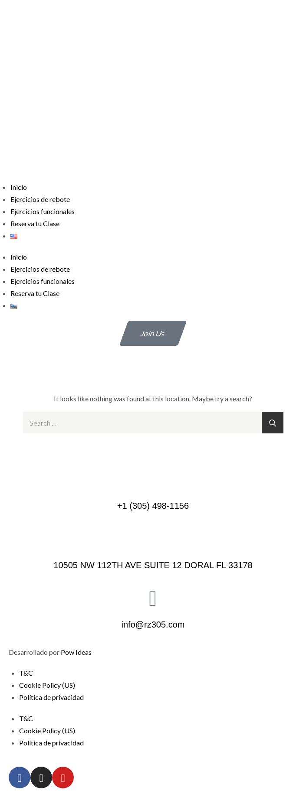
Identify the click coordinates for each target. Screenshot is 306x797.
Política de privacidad (51, 697)
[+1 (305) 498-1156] (153, 479)
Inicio (18, 187)
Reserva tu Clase (34, 223)
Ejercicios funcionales (42, 211)
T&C (26, 673)
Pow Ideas (76, 652)
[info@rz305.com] (153, 597)
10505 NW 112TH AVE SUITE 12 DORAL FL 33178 (152, 565)
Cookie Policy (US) (47, 685)
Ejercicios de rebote (40, 199)
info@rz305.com (153, 624)
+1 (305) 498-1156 (153, 506)
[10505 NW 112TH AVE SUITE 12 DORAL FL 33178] (153, 538)
